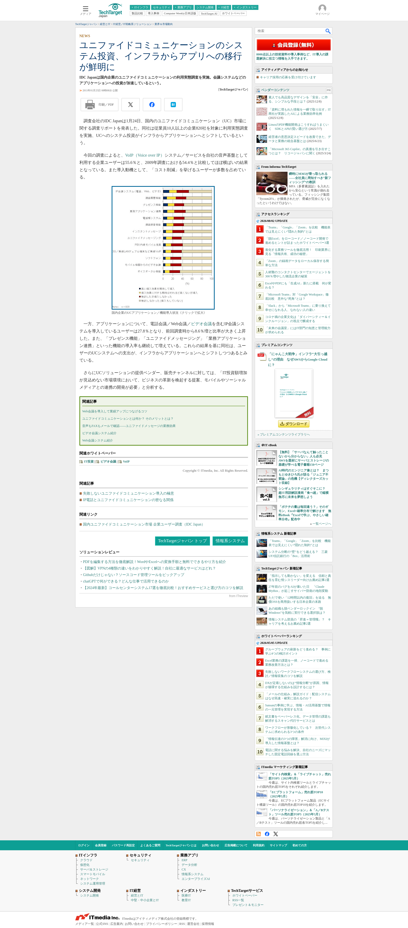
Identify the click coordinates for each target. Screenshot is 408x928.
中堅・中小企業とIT (145, 900)
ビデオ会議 (201, 324)
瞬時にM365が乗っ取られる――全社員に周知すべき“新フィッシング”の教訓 (310, 178)
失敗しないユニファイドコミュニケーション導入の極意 (128, 493)
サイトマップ (278, 845)
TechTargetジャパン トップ (182, 541)
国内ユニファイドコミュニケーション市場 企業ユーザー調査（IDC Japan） (144, 524)
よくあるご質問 (150, 845)
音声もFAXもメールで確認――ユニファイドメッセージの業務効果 (129, 426)
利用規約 (258, 845)
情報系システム (230, 541)
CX (184, 869)
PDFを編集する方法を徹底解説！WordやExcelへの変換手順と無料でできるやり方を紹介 (154, 562)
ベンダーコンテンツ (275, 90)
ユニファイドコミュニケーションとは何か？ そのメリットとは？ (128, 418)
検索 (328, 31)
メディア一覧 (84, 924)
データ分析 (189, 865)
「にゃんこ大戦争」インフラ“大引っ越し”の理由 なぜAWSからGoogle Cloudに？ (297, 359)
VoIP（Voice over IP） (144, 155)
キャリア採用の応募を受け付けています (288, 77)
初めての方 (299, 845)
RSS (258, 834)
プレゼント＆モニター (248, 905)
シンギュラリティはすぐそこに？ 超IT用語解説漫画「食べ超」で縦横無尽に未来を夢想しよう (303, 493)
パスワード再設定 (123, 845)
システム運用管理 (92, 883)
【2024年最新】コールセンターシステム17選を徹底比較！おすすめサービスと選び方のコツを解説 (163, 588)
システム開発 (89, 895)
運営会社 (193, 924)
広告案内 (116, 924)
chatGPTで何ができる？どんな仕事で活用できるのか (126, 581)
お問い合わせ (210, 845)
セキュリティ (140, 860)
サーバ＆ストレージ (94, 869)
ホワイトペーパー (244, 895)
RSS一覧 (238, 900)
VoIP (126, 461)
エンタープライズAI (196, 879)
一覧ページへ (322, 524)
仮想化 (85, 865)
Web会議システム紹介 (97, 440)
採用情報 (208, 924)
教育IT (186, 900)
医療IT (186, 895)
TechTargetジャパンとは (181, 845)
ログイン (84, 845)
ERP (184, 860)
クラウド (86, 860)
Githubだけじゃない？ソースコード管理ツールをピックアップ (133, 575)
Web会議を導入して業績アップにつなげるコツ (114, 411)
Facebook (267, 834)
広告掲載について (236, 845)
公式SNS (102, 924)
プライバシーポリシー (161, 924)
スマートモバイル (92, 874)
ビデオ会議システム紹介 (99, 433)
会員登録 (100, 845)
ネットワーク (89, 879)
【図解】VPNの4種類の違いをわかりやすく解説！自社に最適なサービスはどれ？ (149, 568)
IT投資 (89, 461)
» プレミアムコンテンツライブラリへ (284, 434)
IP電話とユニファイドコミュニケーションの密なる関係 (128, 500)
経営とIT (137, 895)
